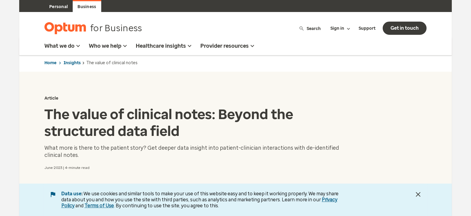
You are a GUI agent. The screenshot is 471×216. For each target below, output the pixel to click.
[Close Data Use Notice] (418, 194)
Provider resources (228, 46)
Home (50, 62)
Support (367, 28)
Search (310, 28)
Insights (72, 62)
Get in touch (404, 28)
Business (86, 6)
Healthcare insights (164, 46)
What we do (63, 46)
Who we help (109, 46)
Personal (58, 6)
